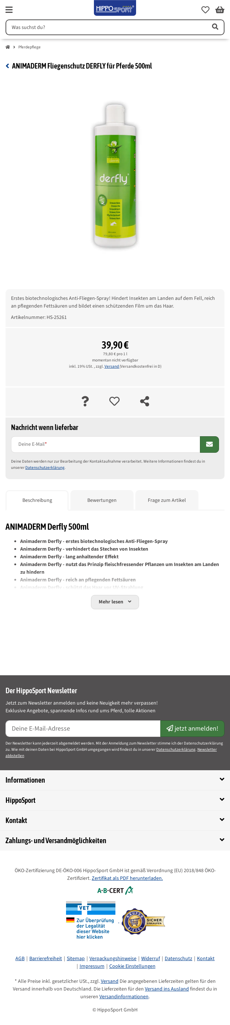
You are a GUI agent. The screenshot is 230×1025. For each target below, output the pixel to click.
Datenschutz (178, 958)
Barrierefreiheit (45, 958)
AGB (20, 958)
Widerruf (150, 958)
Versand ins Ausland (167, 989)
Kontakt (206, 958)
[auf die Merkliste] (114, 402)
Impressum (92, 966)
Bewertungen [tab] (102, 500)
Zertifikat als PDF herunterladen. (127, 878)
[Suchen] (105, 27)
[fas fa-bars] (9, 10)
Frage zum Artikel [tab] (167, 500)
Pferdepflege (29, 47)
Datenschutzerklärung (45, 467)
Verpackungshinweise (113, 958)
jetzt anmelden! (192, 728)
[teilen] (144, 402)
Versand (112, 366)
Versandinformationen (124, 996)
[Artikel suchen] (214, 27)
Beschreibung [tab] (37, 500)
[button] (205, 9)
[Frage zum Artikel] (84, 402)
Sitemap (76, 958)
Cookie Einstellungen (132, 966)
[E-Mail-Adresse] (83, 728)
